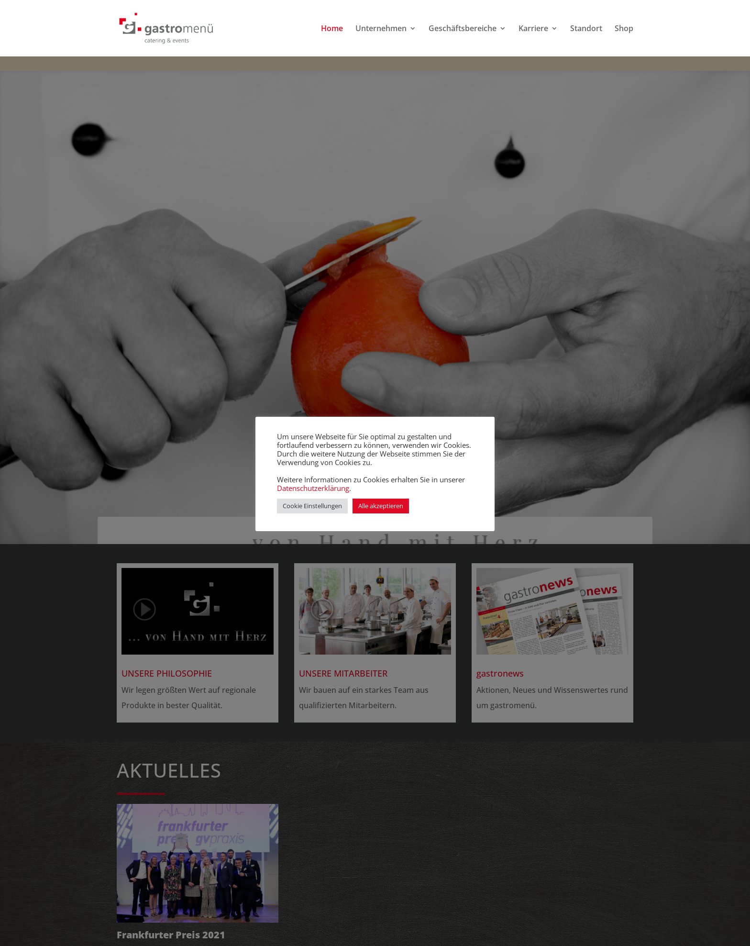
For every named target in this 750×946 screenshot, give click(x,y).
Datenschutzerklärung (313, 488)
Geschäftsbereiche (462, 29)
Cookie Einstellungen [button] (312, 505)
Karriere (533, 29)
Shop (624, 29)
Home (332, 29)
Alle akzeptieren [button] (380, 505)
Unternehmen (381, 29)
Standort (586, 29)
